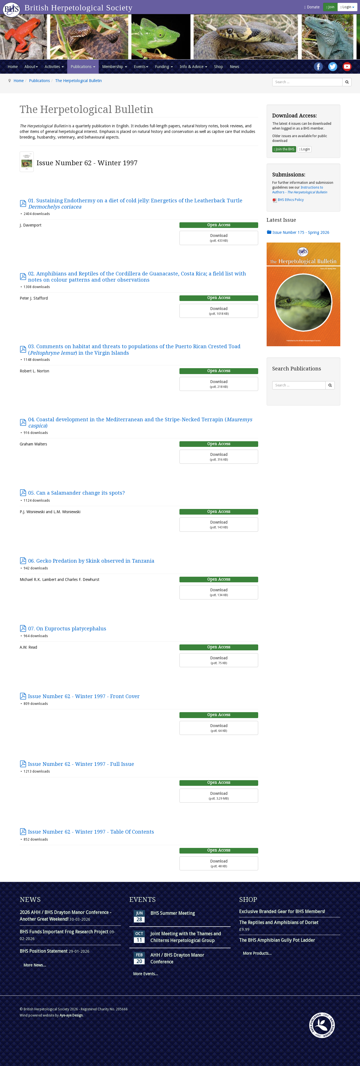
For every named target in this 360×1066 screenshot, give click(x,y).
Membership (114, 66)
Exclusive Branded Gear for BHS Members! (282, 911)
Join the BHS (284, 149)
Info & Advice (193, 66)
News (234, 66)
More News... (34, 965)
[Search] (347, 82)
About (31, 66)
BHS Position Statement (44, 951)
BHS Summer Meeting (172, 913)
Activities (54, 66)
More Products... (257, 953)
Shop (218, 66)
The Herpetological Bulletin (78, 80)
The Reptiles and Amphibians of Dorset (278, 922)
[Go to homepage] (12, 7)
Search (272, 376)
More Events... (145, 974)
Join (330, 7)
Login (347, 7)
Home (13, 66)
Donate (312, 7)
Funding (164, 66)
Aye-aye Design (71, 1015)
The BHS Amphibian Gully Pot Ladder (277, 940)
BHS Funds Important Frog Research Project (64, 931)
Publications (83, 66)
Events (141, 66)
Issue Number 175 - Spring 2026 (298, 232)
